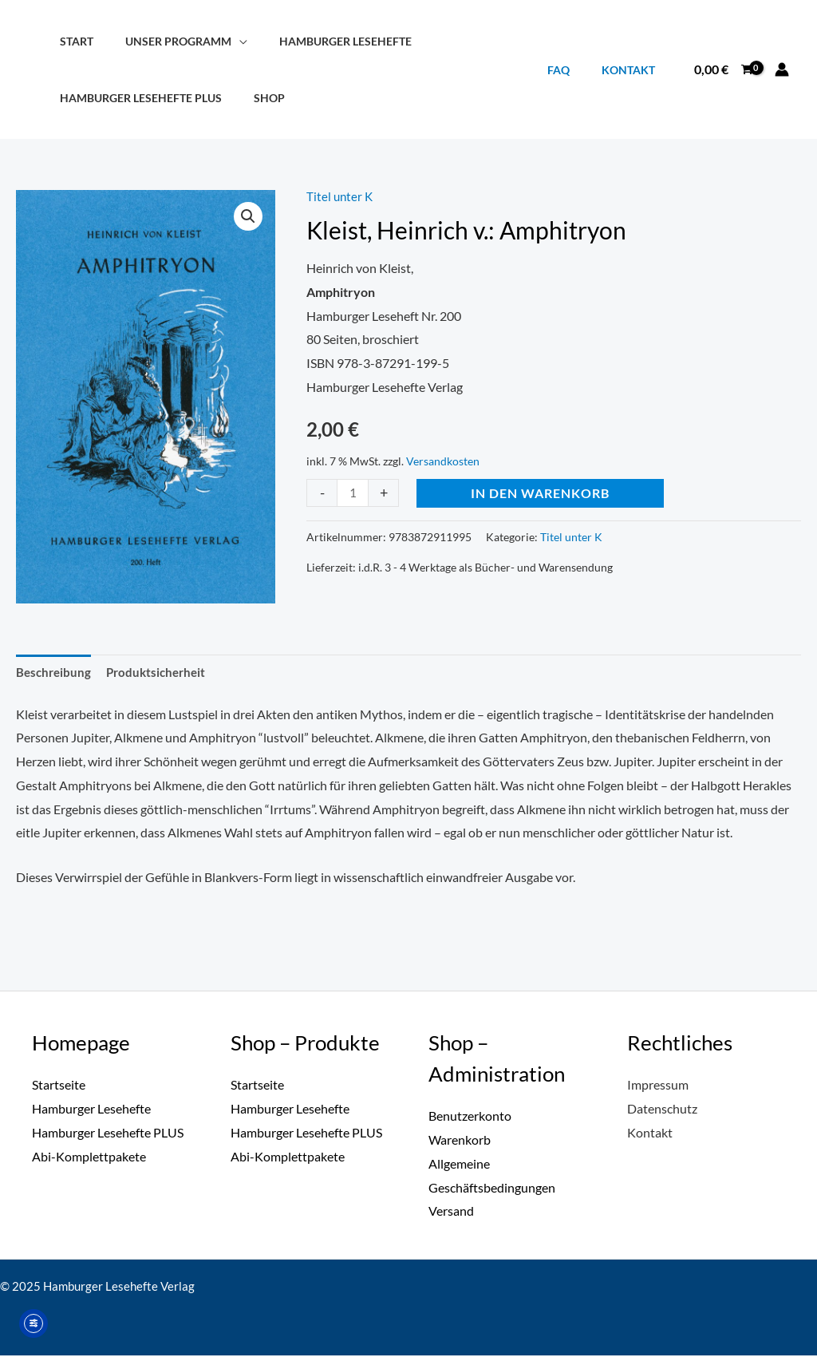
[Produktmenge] (353, 492)
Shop (255, 98)
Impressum (658, 1086)
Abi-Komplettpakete (89, 1157)
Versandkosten (443, 461)
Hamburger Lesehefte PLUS (136, 98)
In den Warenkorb (541, 492)
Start (72, 41)
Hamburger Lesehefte (323, 41)
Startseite (58, 1086)
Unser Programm (165, 41)
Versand (451, 1212)
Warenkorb (459, 1141)
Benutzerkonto (469, 1117)
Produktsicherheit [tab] (161, 672)
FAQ (572, 70)
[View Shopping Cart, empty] (723, 69)
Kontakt (633, 70)
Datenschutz (662, 1110)
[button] (248, 217)
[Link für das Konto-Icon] (782, 69)
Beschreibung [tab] (55, 672)
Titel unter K (340, 196)
